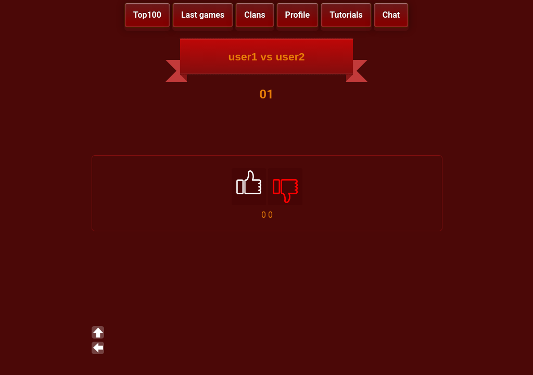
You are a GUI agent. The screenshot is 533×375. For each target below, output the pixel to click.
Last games (202, 15)
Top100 (147, 15)
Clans (254, 15)
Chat (391, 15)
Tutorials (346, 15)
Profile (297, 15)
